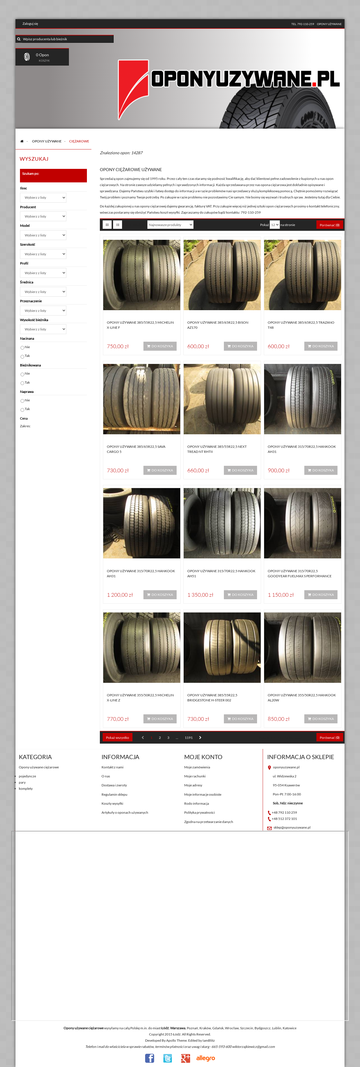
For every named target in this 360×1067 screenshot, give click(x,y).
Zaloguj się (30, 23)
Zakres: (25, 426)
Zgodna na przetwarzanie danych (208, 822)
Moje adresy (193, 785)
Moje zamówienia (197, 767)
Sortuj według (133, 225)
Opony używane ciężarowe (39, 767)
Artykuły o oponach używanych (125, 812)
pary (22, 782)
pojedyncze (27, 776)
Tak (27, 356)
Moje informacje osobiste (202, 794)
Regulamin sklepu (114, 794)
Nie (27, 347)
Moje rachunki (195, 776)
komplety (26, 788)
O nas (106, 776)
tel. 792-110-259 (302, 24)
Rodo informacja (196, 803)
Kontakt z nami (112, 767)
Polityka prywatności (199, 812)
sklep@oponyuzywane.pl (292, 827)
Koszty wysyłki (112, 803)
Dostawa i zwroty (114, 785)
